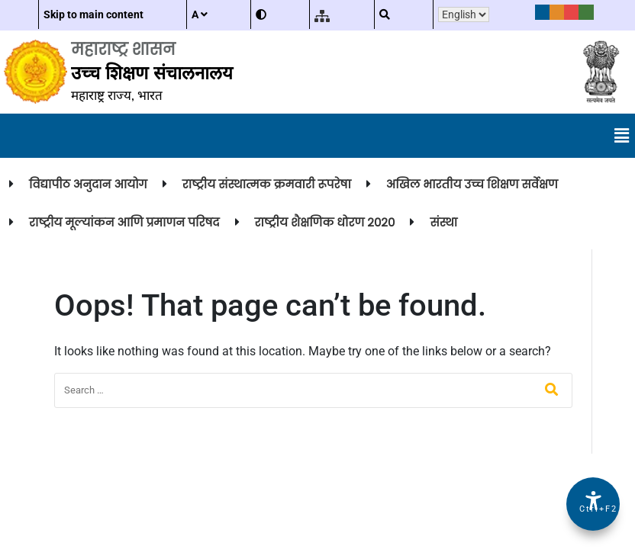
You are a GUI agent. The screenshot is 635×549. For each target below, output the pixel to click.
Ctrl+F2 (593, 509)
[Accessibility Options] (593, 504)
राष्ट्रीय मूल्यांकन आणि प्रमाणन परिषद (124, 222)
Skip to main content (93, 14)
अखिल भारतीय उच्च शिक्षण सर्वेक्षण (472, 184)
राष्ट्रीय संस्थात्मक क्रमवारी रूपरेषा (266, 184)
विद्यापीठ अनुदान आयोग (88, 184)
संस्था (443, 222)
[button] (622, 135)
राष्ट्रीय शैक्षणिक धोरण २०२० (325, 222)
